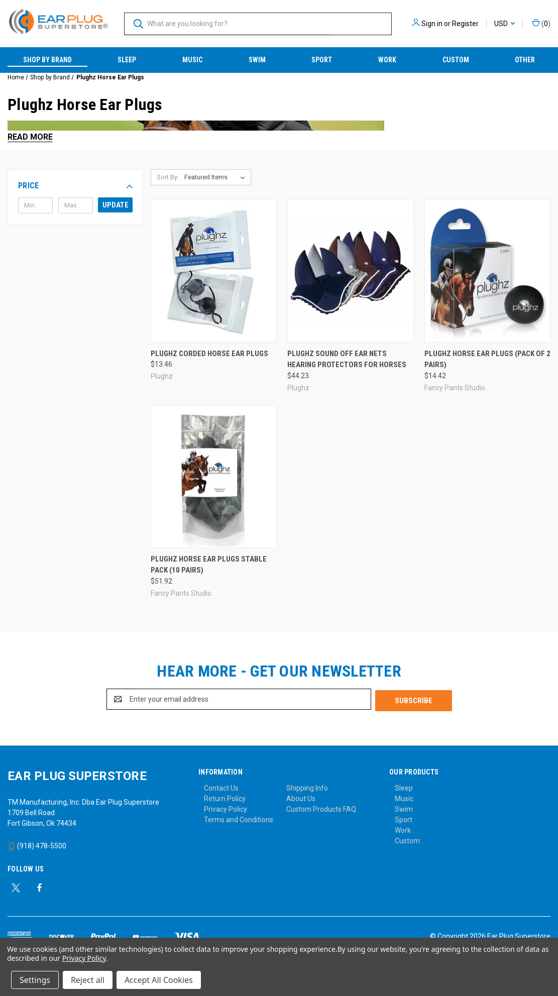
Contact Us (221, 787)
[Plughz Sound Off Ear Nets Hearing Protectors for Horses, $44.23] (350, 271)
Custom (455, 60)
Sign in (431, 24)
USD (504, 24)
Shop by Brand (47, 60)
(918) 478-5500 (37, 844)
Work (387, 60)
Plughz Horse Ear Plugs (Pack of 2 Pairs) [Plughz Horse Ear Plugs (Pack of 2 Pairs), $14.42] (487, 359)
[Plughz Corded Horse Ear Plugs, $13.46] (214, 271)
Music (192, 60)
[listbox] (217, 177)
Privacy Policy (225, 808)
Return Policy (225, 797)
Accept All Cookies (159, 979)
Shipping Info (307, 787)
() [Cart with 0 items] (541, 23)
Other (525, 60)
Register (465, 24)
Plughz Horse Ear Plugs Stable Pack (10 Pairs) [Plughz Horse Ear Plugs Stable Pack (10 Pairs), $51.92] (209, 565)
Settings (35, 979)
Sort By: (168, 177)
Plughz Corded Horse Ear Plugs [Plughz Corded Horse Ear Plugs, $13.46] (209, 353)
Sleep (127, 60)
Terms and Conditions (238, 818)
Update (115, 204)
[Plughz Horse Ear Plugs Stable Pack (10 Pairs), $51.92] (214, 476)
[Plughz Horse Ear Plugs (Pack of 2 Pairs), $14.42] (487, 271)
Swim (257, 60)
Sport (321, 60)
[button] (75, 186)
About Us (300, 797)
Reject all (87, 979)
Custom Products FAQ (321, 808)
